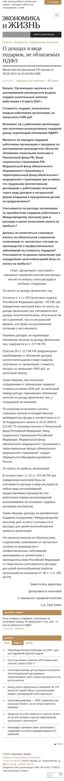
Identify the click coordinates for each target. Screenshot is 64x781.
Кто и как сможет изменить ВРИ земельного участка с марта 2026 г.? (33, 662)
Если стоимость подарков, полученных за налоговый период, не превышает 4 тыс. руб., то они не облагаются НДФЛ (30, 622)
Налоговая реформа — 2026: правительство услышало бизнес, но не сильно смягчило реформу (33, 704)
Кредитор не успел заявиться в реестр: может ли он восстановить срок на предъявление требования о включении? (34, 717)
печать (53, 80)
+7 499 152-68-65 (11, 760)
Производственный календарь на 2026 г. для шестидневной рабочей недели (33, 652)
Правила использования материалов (21, 757)
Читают (9, 638)
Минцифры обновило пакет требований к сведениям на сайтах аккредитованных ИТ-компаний (32, 731)
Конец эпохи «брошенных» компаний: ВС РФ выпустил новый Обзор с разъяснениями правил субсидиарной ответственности (33, 690)
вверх (58, 743)
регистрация (47, 34)
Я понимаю (52, 2)
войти (37, 34)
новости (19, 628)
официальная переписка (30, 80)
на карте (10, 764)
